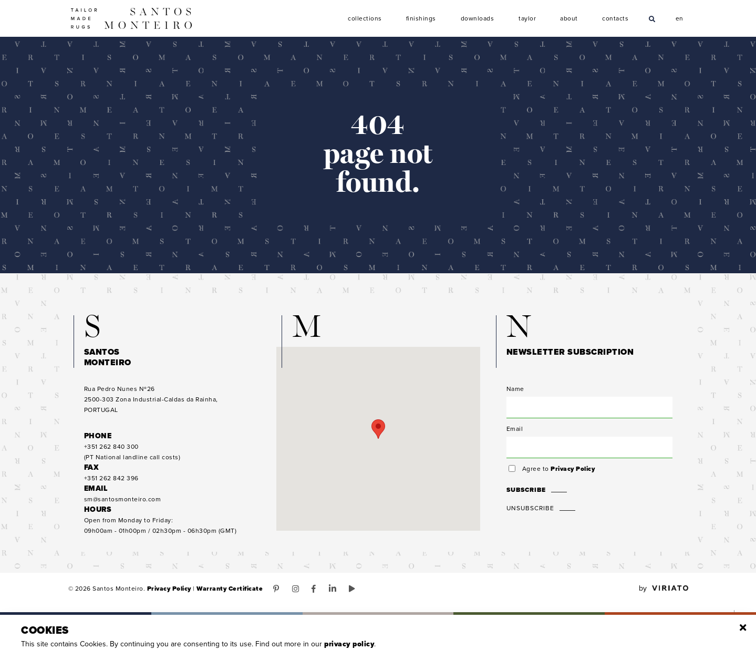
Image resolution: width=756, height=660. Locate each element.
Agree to (558, 468)
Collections (365, 18)
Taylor (528, 18)
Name (515, 389)
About (569, 18)
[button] (378, 429)
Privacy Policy (573, 468)
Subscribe (526, 489)
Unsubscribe (530, 508)
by (663, 588)
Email (514, 428)
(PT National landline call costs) (132, 452)
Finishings (421, 18)
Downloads (477, 18)
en (679, 17)
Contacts (615, 18)
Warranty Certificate (229, 588)
